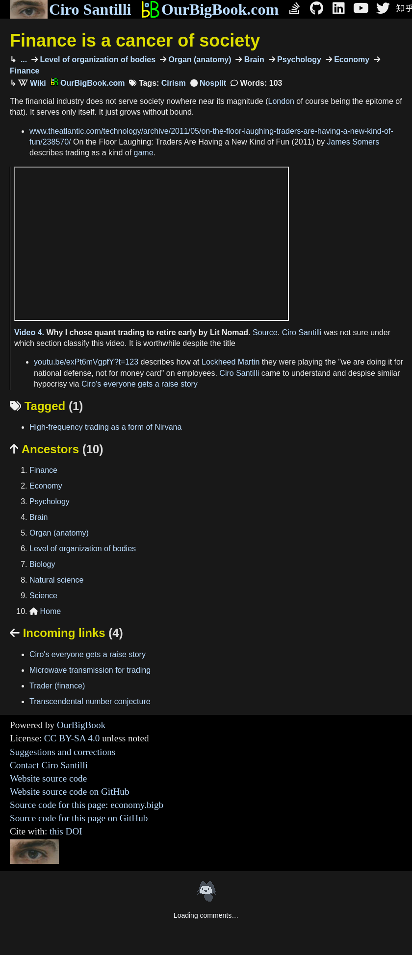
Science (43, 595)
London (281, 101)
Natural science (56, 580)
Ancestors (56, 449)
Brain (253, 59)
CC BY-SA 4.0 (72, 738)
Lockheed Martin (230, 362)
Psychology (298, 59)
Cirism (173, 83)
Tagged (46, 406)
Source (265, 332)
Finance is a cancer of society (135, 40)
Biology (42, 564)
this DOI (66, 831)
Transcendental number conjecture (90, 701)
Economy (350, 59)
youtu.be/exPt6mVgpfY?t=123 (86, 362)
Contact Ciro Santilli (49, 765)
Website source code (48, 778)
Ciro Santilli (70, 9)
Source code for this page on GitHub (79, 818)
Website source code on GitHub (69, 791)
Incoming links (66, 632)
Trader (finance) (57, 686)
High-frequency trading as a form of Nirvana (105, 427)
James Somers (353, 142)
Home (45, 611)
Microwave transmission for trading (90, 670)
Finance (43, 470)
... (22, 59)
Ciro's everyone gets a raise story (139, 384)
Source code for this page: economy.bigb (86, 805)
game (144, 152)
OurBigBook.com (210, 9)
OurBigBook (81, 725)
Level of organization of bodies (96, 59)
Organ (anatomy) (198, 59)
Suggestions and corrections (62, 752)
